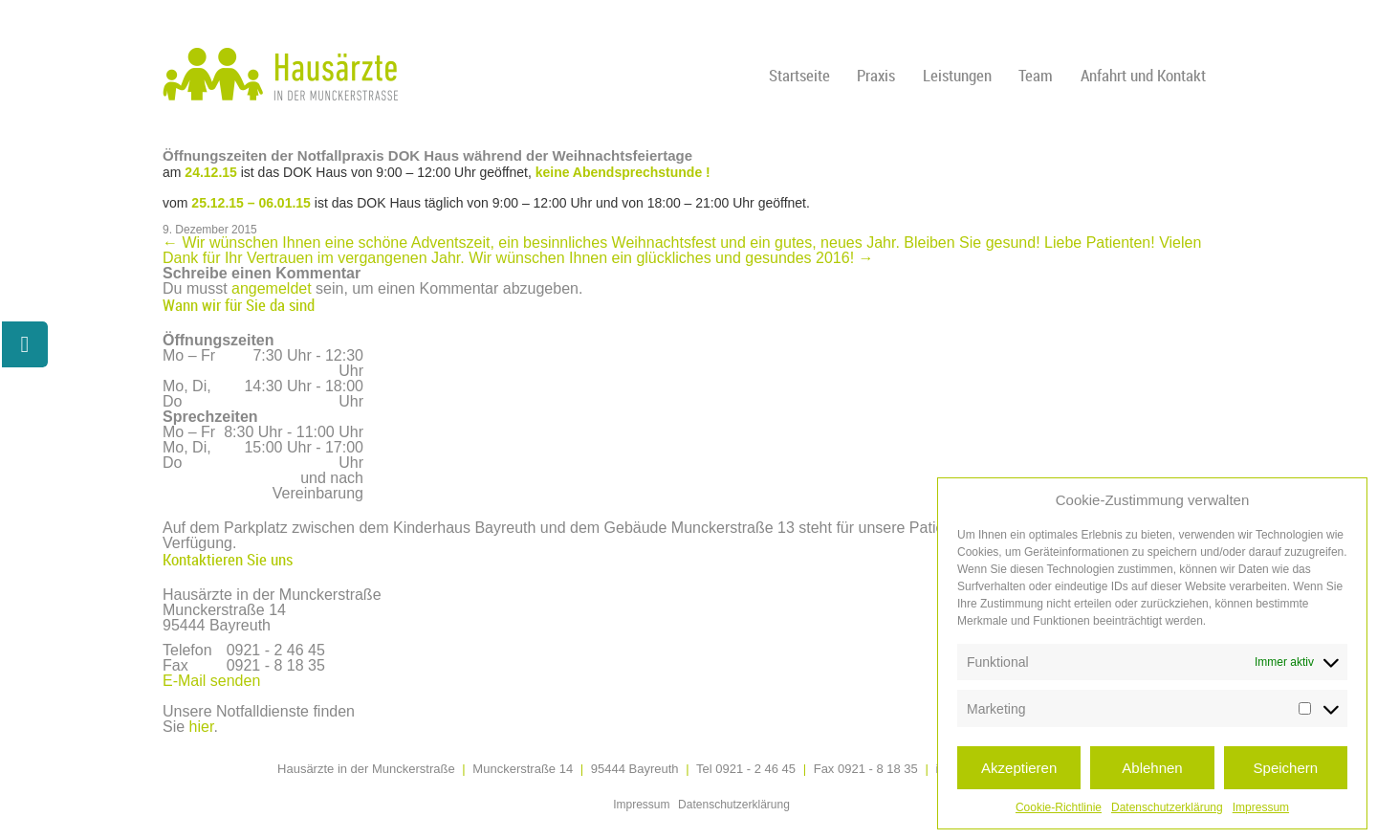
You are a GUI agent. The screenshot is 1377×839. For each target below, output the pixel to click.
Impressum (1261, 807)
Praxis (876, 75)
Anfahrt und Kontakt (1143, 75)
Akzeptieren (1019, 768)
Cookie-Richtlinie (1059, 807)
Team (1035, 75)
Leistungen (957, 75)
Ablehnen (1152, 768)
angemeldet (271, 288)
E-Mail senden (211, 681)
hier (201, 726)
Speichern (1286, 768)
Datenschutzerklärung (1167, 807)
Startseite (799, 75)
